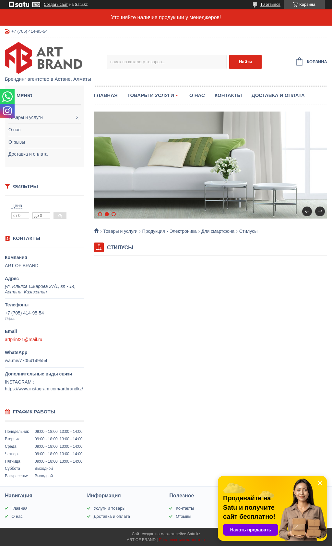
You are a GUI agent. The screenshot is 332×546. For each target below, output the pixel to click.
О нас (14, 129)
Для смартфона (217, 231)
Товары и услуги (25, 117)
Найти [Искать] (245, 61)
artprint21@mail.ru (23, 339)
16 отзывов (270, 4)
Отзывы (16, 142)
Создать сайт (56, 4)
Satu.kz (193, 534)
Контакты (228, 95)
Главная (106, 95)
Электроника (183, 231)
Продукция (153, 231)
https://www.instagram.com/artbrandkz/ (44, 388)
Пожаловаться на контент (182, 540)
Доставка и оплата (28, 154)
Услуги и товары (109, 508)
